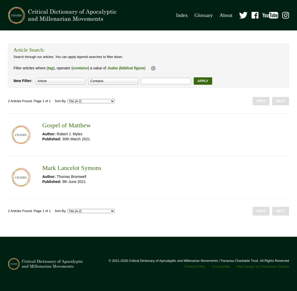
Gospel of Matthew (66, 125)
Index (182, 15)
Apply (203, 81)
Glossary (203, 15)
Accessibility (221, 266)
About (226, 15)
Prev (261, 101)
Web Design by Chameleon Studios (262, 266)
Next (280, 101)
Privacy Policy (194, 266)
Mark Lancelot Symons (71, 167)
